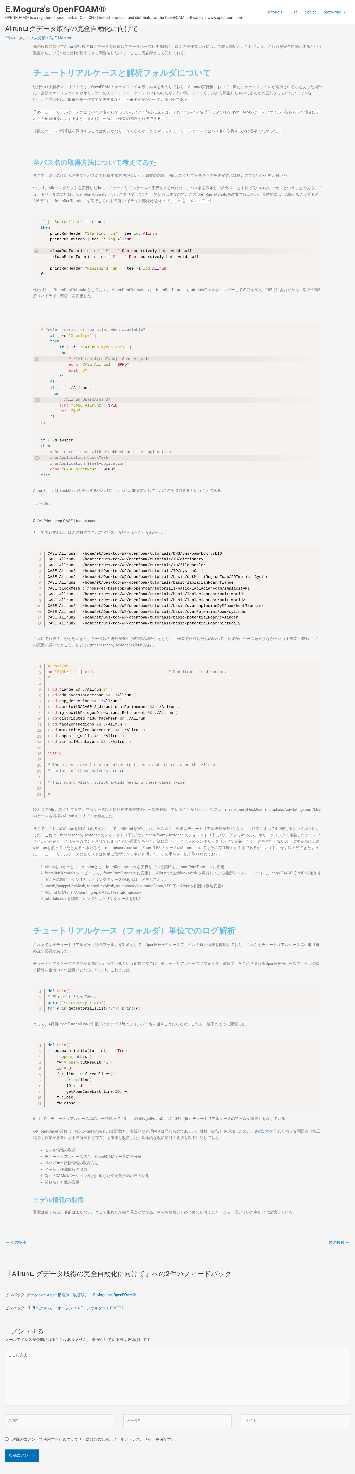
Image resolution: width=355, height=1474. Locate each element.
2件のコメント (17, 38)
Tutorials (275, 12)
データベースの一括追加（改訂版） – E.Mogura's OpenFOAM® (81, 1295)
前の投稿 (16, 1242)
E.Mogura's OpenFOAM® (55, 9)
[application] (343, 12)
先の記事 (262, 1131)
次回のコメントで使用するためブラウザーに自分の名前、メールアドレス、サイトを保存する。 (95, 1440)
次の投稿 (339, 1242)
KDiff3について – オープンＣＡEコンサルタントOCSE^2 (75, 1308)
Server (310, 12)
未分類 (40, 38)
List (294, 12)
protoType (335, 12)
